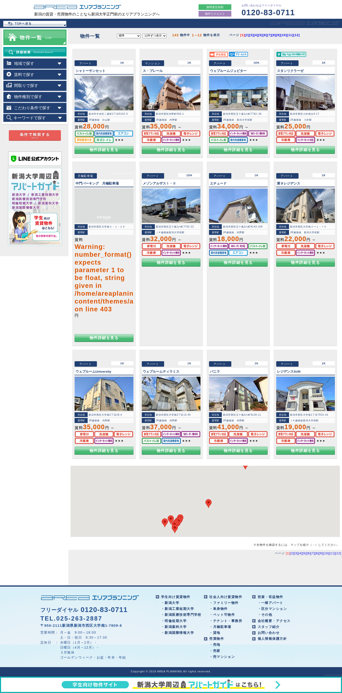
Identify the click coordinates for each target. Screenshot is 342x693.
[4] (256, 35)
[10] (283, 35)
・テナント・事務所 (225, 621)
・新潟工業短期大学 (177, 609)
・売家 (214, 651)
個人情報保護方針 (272, 639)
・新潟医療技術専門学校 (181, 615)
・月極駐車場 (220, 627)
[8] (274, 35)
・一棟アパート (270, 603)
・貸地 (214, 633)
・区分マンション (272, 609)
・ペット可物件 (222, 615)
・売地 (214, 644)
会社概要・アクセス (274, 621)
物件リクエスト (215, 13)
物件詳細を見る (104, 150)
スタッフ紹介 (269, 627)
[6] (265, 35)
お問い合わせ (269, 633)
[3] (251, 35)
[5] (260, 35)
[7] (269, 35)
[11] (290, 35)
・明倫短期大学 (174, 621)
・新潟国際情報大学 (177, 633)
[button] (175, 528)
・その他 (265, 615)
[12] (296, 35)
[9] (278, 35)
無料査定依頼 (214, 7)
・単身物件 (218, 609)
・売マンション (222, 657)
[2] (247, 35)
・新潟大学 (170, 603)
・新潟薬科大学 (174, 627)
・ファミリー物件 (224, 603)
